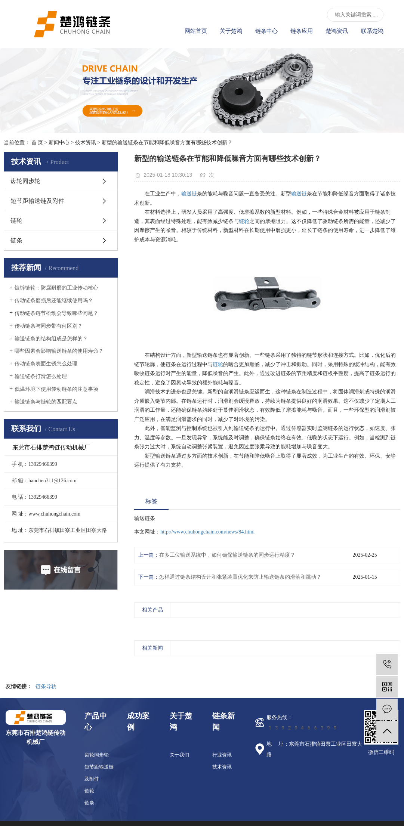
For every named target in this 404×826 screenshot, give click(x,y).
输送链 (189, 194)
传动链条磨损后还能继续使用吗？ (54, 300)
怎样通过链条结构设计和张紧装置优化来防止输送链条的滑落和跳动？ (240, 577)
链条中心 (266, 31)
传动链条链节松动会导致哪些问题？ (56, 313)
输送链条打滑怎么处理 (41, 376)
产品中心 (95, 721)
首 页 (37, 142)
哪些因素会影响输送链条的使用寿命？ (59, 351)
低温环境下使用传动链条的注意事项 (56, 389)
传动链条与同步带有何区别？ (49, 326)
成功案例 (138, 721)
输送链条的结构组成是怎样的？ (51, 338)
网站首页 (196, 31)
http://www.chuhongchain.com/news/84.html (207, 532)
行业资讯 (222, 755)
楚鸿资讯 (337, 31)
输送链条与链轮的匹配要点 (46, 402)
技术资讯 (85, 142)
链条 (16, 240)
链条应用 (301, 31)
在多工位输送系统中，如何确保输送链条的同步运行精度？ (227, 555)
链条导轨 (46, 686)
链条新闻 (223, 721)
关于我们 (179, 755)
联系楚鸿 (372, 31)
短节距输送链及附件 (37, 201)
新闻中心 (59, 142)
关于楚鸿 (231, 31)
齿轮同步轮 (25, 181)
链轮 (16, 220)
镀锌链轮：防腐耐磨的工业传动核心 (56, 288)
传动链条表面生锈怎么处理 (46, 363)
